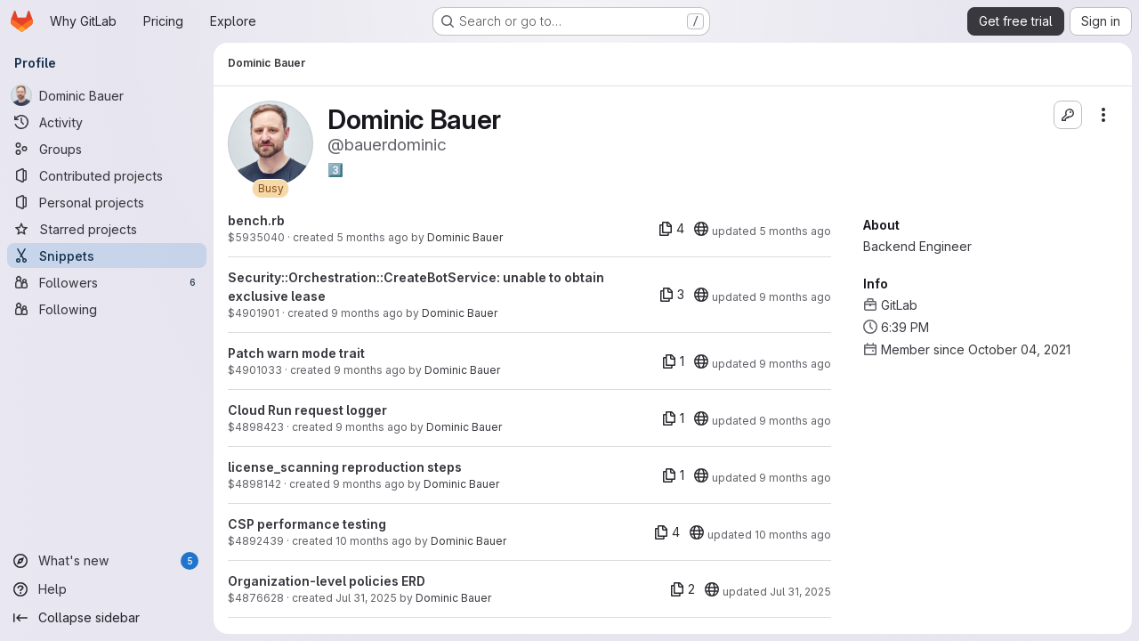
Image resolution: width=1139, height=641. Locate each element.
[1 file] (673, 361)
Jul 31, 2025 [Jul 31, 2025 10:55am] (800, 591)
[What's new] (106, 560)
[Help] (106, 589)
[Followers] (106, 282)
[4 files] (671, 228)
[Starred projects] (106, 228)
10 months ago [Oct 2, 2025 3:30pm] (793, 534)
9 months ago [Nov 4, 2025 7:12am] (367, 313)
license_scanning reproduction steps (345, 467)
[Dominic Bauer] (106, 95)
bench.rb (256, 220)
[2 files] (682, 589)
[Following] (106, 308)
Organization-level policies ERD (326, 580)
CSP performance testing (307, 523)
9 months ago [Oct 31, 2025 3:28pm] (370, 370)
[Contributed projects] (106, 175)
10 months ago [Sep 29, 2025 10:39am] (373, 541)
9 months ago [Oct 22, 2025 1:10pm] (371, 427)
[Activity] (106, 122)
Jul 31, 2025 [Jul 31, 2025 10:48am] (366, 597)
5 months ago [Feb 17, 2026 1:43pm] (372, 237)
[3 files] (671, 294)
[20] (701, 228)
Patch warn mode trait (296, 353)
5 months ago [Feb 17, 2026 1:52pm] (795, 231)
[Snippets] (106, 255)
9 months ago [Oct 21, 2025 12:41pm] (369, 484)
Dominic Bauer (465, 237)
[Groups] (106, 148)
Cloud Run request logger (307, 410)
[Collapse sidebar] (106, 617)
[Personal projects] (106, 202)
